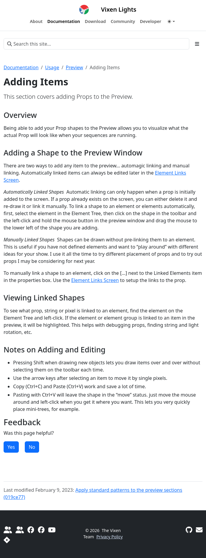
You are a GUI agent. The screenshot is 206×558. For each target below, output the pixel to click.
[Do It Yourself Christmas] (8, 529)
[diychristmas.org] (20, 529)
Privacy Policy (109, 536)
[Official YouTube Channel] (52, 529)
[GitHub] (189, 529)
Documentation (21, 67)
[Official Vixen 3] (30, 529)
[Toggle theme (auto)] (171, 21)
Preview (74, 67)
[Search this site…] (96, 44)
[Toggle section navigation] (197, 43)
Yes (11, 447)
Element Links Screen (95, 280)
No (32, 447)
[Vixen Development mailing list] (199, 529)
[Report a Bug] (7, 540)
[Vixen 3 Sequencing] (41, 529)
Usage (52, 67)
